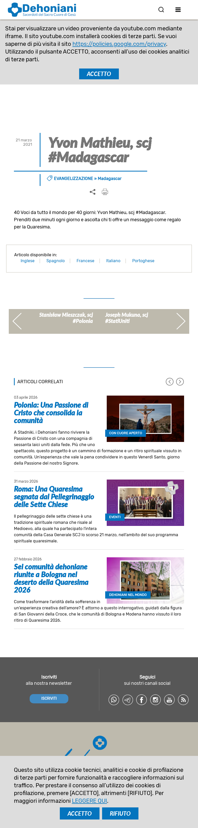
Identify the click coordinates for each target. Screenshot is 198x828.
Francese (85, 260)
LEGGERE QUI (89, 800)
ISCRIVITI (49, 698)
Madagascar (109, 178)
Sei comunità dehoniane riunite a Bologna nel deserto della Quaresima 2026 (51, 578)
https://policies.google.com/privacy (119, 43)
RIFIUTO (120, 813)
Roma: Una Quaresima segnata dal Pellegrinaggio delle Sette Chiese (54, 496)
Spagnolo (55, 260)
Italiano (113, 260)
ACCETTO (99, 73)
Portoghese (143, 260)
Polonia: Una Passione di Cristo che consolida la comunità (51, 412)
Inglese (28, 260)
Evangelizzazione (73, 178)
